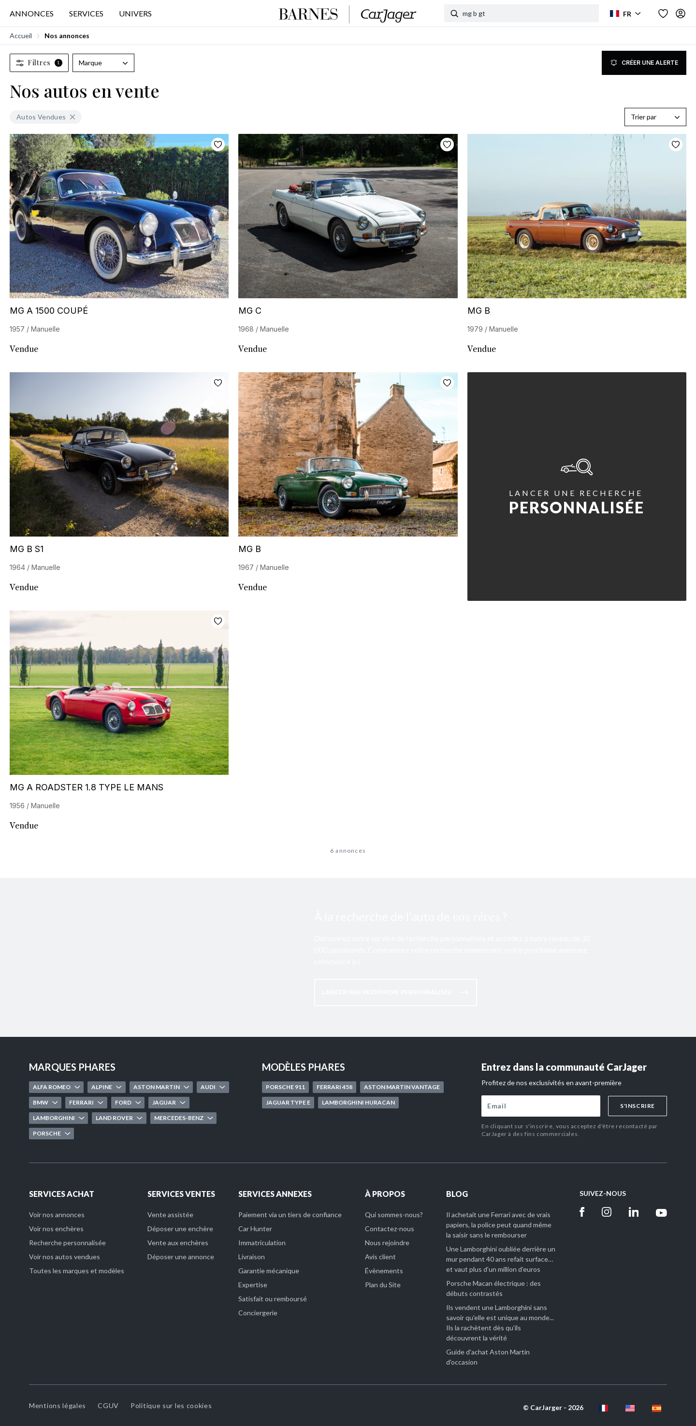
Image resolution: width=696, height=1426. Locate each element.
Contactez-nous (389, 1228)
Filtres (39, 62)
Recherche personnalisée (67, 1242)
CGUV (108, 1405)
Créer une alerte (644, 63)
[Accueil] (348, 14)
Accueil (21, 35)
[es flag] (656, 1408)
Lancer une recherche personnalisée (395, 992)
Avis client (380, 1256)
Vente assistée (170, 1214)
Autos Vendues (45, 117)
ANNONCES (32, 13)
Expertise (252, 1284)
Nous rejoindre (387, 1242)
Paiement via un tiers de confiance (290, 1214)
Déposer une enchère (180, 1228)
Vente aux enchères (177, 1242)
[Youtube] (661, 1212)
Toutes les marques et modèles (76, 1270)
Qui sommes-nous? (394, 1214)
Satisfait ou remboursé (272, 1299)
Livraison (251, 1256)
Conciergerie (257, 1313)
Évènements (384, 1270)
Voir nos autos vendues (64, 1256)
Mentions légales (57, 1405)
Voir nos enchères (56, 1228)
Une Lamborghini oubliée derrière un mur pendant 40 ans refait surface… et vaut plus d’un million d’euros (500, 1259)
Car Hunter (255, 1228)
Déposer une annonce (180, 1256)
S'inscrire (637, 1105)
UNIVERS (135, 13)
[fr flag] (603, 1408)
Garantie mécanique (268, 1270)
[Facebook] (582, 1212)
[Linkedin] (634, 1212)
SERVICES (86, 13)
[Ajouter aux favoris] (218, 144)
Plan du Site (383, 1284)
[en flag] (630, 1408)
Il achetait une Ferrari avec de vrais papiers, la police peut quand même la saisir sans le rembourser (498, 1224)
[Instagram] (606, 1212)
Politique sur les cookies (171, 1405)
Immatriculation (262, 1242)
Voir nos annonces (57, 1214)
